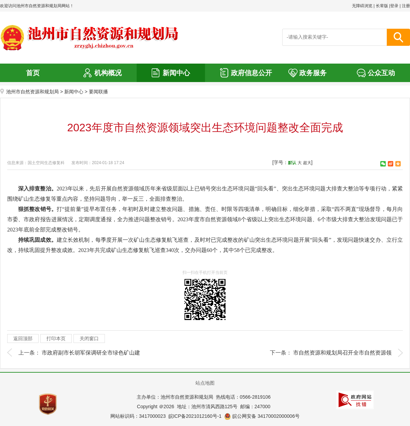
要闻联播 (98, 91)
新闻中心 (176, 73)
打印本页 (56, 338)
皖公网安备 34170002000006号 (262, 416)
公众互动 (381, 73)
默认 (292, 162)
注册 (406, 5)
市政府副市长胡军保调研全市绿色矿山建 (91, 353)
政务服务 (313, 73)
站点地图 (205, 383)
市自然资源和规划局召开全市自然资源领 (342, 353)
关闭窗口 (89, 338)
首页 (33, 73)
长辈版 (382, 5)
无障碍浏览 (362, 5)
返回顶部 (22, 338)
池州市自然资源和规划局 (32, 91)
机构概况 (108, 73)
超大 (307, 162)
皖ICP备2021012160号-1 (195, 416)
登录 (394, 5)
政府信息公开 (251, 73)
